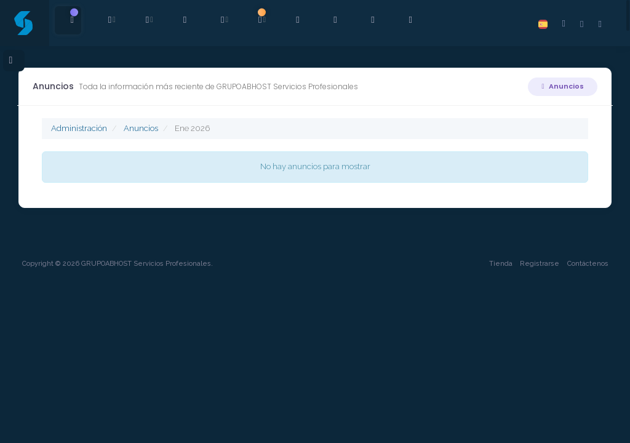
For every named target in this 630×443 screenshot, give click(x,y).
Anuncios (561, 86)
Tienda (497, 422)
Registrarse (537, 422)
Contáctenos (584, 422)
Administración (81, 128)
